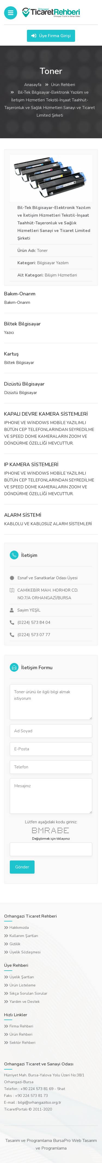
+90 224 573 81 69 (36, 1088)
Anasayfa (32, 84)
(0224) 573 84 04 (33, 622)
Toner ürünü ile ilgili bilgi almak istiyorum (51, 702)
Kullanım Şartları (24, 935)
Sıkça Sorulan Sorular (28, 993)
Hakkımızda (19, 927)
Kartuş (11, 354)
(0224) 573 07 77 (33, 635)
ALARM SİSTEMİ (22, 515)
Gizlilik (15, 944)
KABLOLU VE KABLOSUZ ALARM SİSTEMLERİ (48, 524)
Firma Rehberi (21, 1026)
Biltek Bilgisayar (22, 324)
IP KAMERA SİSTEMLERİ (31, 464)
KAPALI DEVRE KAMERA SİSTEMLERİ (46, 414)
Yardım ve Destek (25, 1001)
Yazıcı (9, 332)
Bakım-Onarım (19, 293)
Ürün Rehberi (63, 84)
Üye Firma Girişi (51, 36)
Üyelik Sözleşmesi (25, 952)
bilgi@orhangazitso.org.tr (39, 1102)
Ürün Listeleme (23, 985)
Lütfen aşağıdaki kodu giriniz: (51, 822)
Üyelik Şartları (22, 977)
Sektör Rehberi (22, 1042)
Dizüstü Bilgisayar (24, 384)
